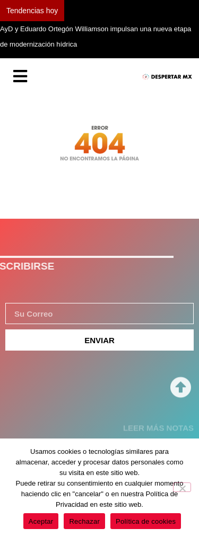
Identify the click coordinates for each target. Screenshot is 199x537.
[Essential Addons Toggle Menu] (20, 77)
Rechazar (84, 521)
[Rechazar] (182, 487)
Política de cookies (146, 521)
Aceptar (41, 521)
